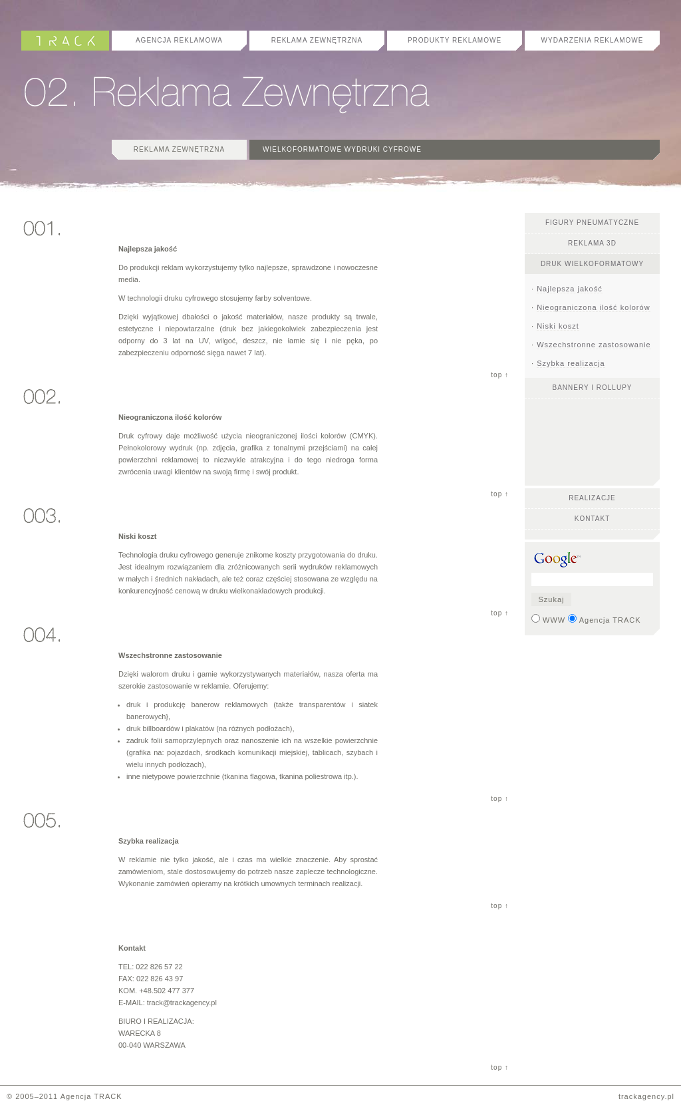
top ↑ (500, 375)
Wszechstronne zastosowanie (594, 345)
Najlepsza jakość (570, 289)
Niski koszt (558, 326)
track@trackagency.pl (182, 1003)
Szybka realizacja (571, 363)
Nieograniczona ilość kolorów (593, 307)
